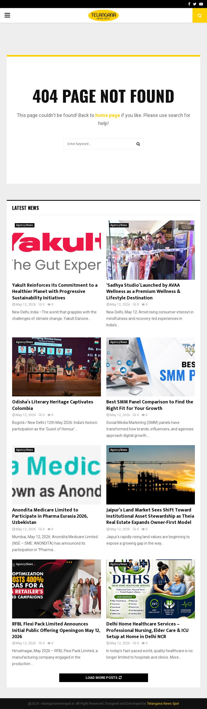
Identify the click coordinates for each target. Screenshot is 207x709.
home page (107, 115)
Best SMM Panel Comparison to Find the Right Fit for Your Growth (149, 405)
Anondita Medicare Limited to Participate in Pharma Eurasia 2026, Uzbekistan (49, 516)
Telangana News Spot (163, 703)
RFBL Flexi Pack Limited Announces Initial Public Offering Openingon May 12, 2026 (56, 630)
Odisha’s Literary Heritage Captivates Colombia (52, 405)
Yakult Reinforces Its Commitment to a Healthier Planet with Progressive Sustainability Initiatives (54, 291)
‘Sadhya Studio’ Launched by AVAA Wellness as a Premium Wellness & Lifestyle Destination (143, 291)
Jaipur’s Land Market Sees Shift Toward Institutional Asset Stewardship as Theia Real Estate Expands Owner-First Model (150, 516)
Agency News (24, 225)
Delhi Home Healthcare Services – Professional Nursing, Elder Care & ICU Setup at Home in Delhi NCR (147, 630)
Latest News (25, 207)
